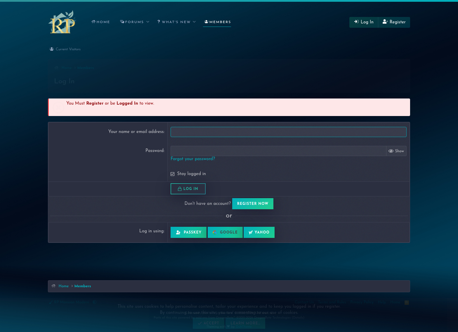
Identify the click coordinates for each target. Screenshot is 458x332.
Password (154, 151)
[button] (148, 22)
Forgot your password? (193, 159)
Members (220, 22)
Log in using (151, 231)
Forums (134, 22)
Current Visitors (68, 49)
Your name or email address (136, 132)
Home (103, 22)
